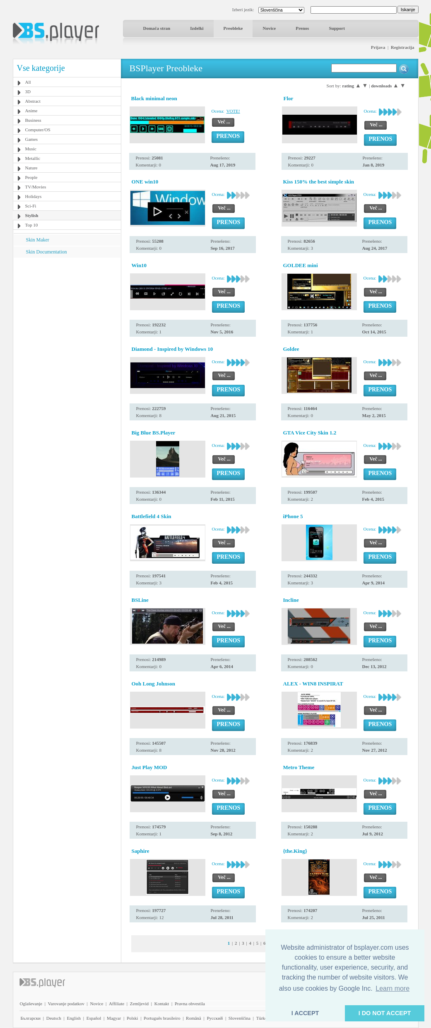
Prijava (378, 47)
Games (31, 139)
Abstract (33, 101)
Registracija (402, 47)
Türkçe (262, 1018)
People (31, 177)
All (28, 82)
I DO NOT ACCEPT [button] (385, 1013)
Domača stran (157, 28)
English (74, 1018)
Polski (132, 1018)
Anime (31, 110)
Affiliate (116, 1003)
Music (31, 148)
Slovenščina (239, 1018)
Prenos (302, 28)
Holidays (33, 196)
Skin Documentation (46, 252)
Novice (269, 28)
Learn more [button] (392, 988)
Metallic (33, 158)
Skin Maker (37, 240)
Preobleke (233, 28)
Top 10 (31, 224)
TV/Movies (35, 186)
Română (193, 1018)
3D (28, 91)
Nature (31, 167)
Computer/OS (38, 129)
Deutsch (53, 1018)
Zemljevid (139, 1003)
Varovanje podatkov (66, 1003)
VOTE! (233, 111)
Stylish (32, 215)
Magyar (114, 1018)
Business (33, 120)
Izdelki (196, 28)
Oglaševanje (31, 1003)
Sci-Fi (30, 205)
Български (31, 1018)
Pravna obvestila (190, 1003)
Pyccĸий (215, 1018)
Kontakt (161, 1003)
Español (94, 1018)
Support (337, 28)
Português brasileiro (162, 1018)
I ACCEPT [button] (305, 1013)
